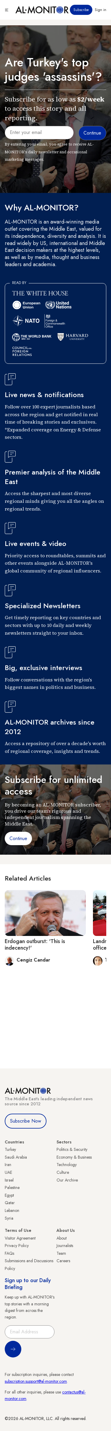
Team (61, 1253)
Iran (8, 1165)
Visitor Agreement (20, 1238)
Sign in (100, 10)
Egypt (9, 1195)
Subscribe (81, 10)
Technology (67, 1165)
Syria (9, 1218)
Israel (9, 1180)
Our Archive (67, 1180)
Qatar (10, 1203)
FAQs (9, 1253)
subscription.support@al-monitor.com (36, 1381)
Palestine (12, 1187)
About (62, 1238)
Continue (18, 838)
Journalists (65, 1246)
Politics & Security (72, 1149)
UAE (8, 1172)
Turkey (10, 1149)
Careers (63, 1261)
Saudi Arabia (16, 1157)
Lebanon (12, 1210)
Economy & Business (74, 1157)
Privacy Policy (17, 1246)
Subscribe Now (25, 1121)
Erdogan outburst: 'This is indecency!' (35, 944)
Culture (63, 1172)
